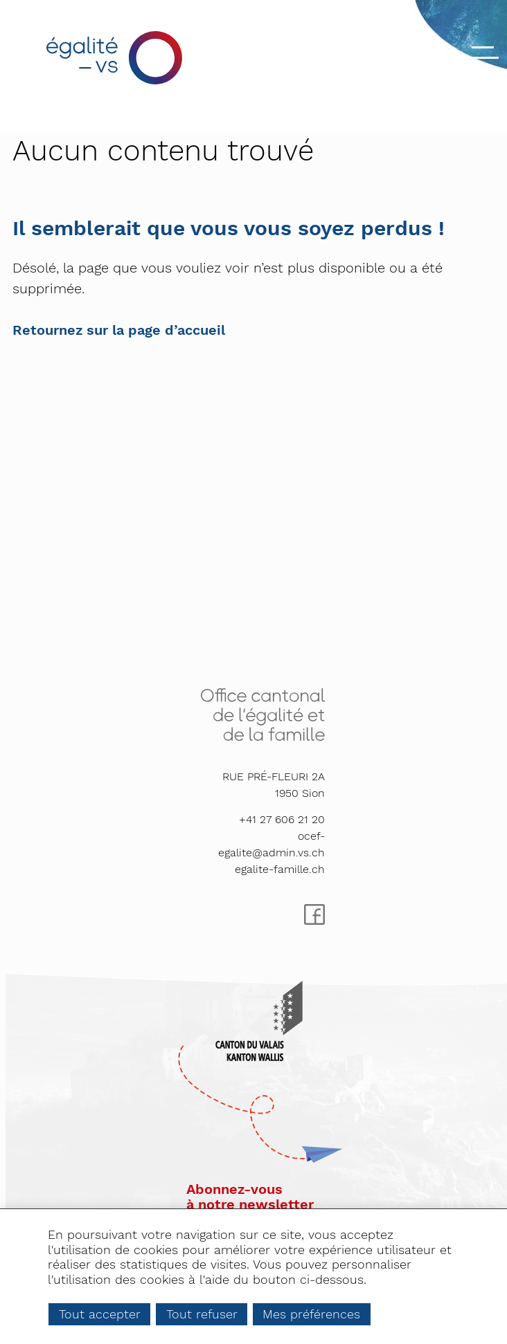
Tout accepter (100, 1314)
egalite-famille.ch (280, 869)
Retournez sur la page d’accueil (118, 330)
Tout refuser (202, 1314)
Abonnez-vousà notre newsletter (250, 1196)
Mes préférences (311, 1314)
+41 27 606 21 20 (282, 819)
